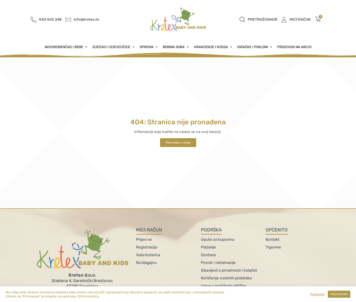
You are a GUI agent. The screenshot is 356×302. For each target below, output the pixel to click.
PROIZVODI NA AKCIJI (294, 47)
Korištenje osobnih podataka (226, 278)
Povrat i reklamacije (218, 262)
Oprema (149, 47)
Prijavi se (144, 239)
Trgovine (273, 247)
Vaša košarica (148, 255)
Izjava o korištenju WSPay (223, 285)
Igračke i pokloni (255, 47)
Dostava (208, 255)
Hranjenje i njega (213, 47)
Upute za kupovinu (217, 239)
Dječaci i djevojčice (113, 47)
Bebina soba (176, 47)
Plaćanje (208, 247)
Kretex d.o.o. (82, 275)
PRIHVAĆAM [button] (339, 294)
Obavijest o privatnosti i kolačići (229, 270)
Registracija (146, 247)
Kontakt (272, 239)
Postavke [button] (317, 294)
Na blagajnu (146, 262)
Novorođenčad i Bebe (66, 47)
